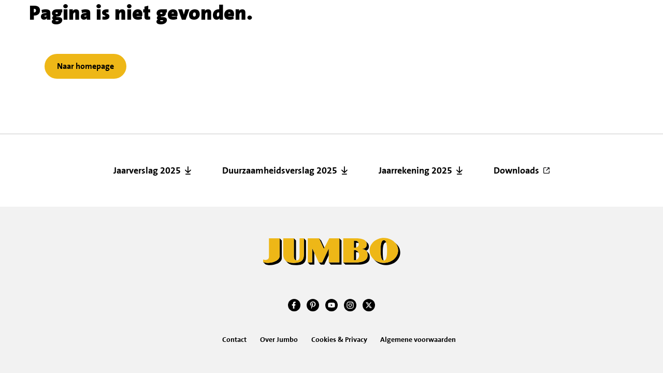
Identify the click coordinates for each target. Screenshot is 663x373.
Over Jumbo (279, 339)
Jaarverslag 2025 (147, 170)
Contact (234, 339)
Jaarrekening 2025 (415, 170)
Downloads (516, 170)
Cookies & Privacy (339, 339)
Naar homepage (85, 66)
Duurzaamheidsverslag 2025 (279, 170)
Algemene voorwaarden (418, 339)
